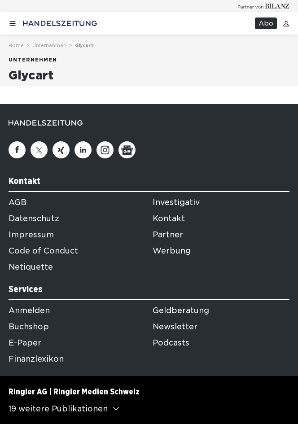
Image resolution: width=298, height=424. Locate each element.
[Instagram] (105, 149)
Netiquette (31, 266)
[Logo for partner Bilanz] (263, 6)
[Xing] (61, 149)
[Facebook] (17, 149)
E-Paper (25, 342)
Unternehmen (49, 45)
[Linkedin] (83, 149)
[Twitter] (39, 149)
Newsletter (175, 326)
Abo (266, 23)
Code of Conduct (43, 250)
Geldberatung (181, 310)
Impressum (31, 234)
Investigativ (176, 202)
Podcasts (171, 342)
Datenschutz (34, 218)
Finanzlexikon (36, 358)
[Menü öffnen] (12, 23)
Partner (168, 234)
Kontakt (169, 218)
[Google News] (127, 149)
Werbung (172, 250)
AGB (17, 202)
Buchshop (29, 326)
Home (16, 45)
